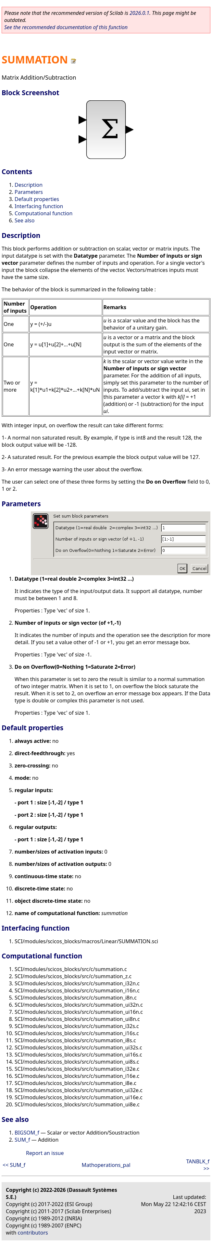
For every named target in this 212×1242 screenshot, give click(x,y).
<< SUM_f (14, 1165)
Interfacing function (39, 206)
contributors (33, 1232)
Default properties (37, 199)
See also (24, 220)
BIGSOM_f (27, 1132)
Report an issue (45, 1153)
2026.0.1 (139, 13)
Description (29, 184)
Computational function (43, 213)
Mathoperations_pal (105, 1165)
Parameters (29, 192)
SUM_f (22, 1139)
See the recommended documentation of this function (66, 27)
